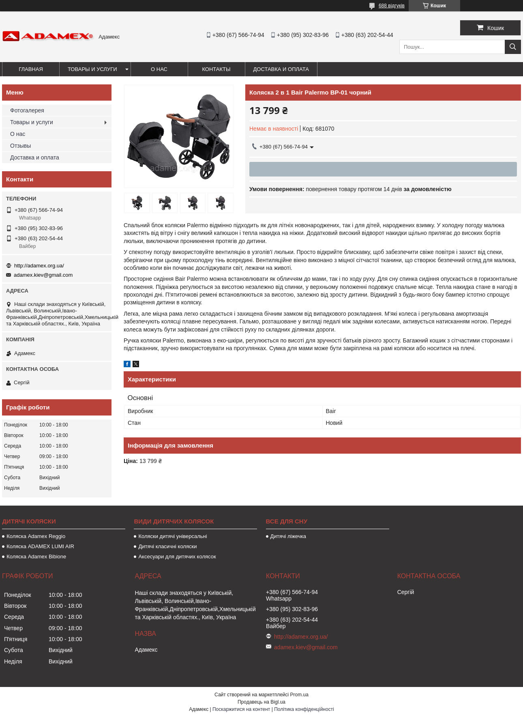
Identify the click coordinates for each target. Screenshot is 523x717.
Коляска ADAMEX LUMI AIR (40, 546)
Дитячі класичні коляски (167, 546)
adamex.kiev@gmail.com (43, 275)
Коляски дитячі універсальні (172, 536)
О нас (159, 69)
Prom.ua (299, 695)
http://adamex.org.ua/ (39, 266)
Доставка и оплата (281, 69)
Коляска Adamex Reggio (35, 536)
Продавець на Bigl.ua (261, 702)
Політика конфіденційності (304, 709)
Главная (31, 69)
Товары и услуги (92, 69)
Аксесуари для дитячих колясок (177, 556)
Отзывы (20, 145)
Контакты (216, 69)
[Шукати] (513, 47)
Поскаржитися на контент (241, 709)
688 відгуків (392, 6)
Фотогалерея (27, 110)
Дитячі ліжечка (288, 536)
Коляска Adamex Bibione (36, 556)
